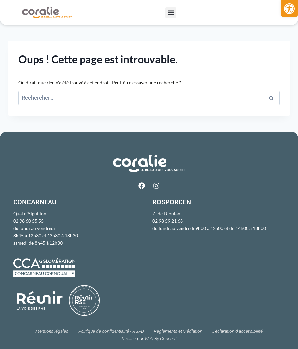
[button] (289, 8)
